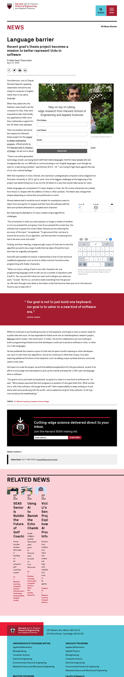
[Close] (90, 102)
